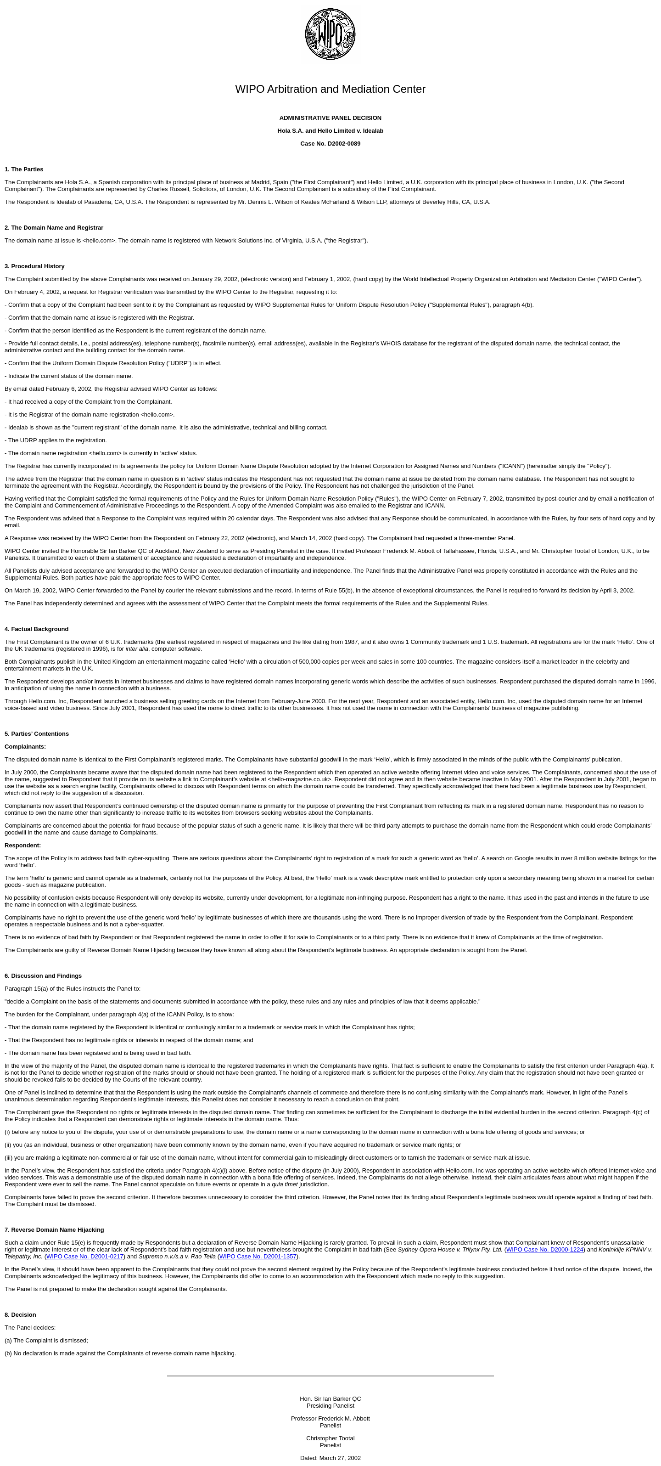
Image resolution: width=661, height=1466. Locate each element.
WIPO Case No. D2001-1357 (258, 1256)
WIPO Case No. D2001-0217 (84, 1256)
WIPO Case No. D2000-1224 (544, 1249)
